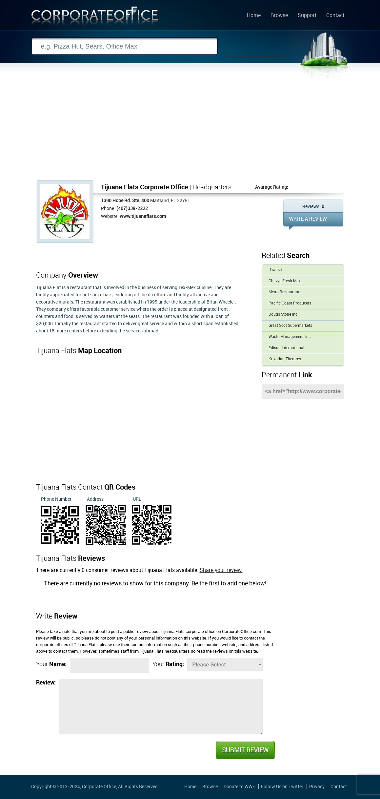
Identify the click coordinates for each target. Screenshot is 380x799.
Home (254, 15)
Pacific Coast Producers (290, 303)
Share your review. (221, 570)
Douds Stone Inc (283, 314)
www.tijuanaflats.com (143, 216)
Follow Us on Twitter (282, 786)
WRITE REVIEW (313, 221)
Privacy (317, 786)
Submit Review (245, 750)
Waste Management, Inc (289, 337)
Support (307, 15)
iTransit (275, 270)
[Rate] (225, 664)
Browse (279, 15)
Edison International (286, 348)
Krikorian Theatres (285, 359)
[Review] (161, 707)
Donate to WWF (239, 786)
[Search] (124, 46)
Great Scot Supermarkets (290, 326)
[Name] (109, 665)
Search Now (254, 46)
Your (51, 664)
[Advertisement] (190, 131)
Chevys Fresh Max (285, 281)
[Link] (303, 391)
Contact (335, 15)
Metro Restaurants (285, 292)
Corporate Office (94, 18)
